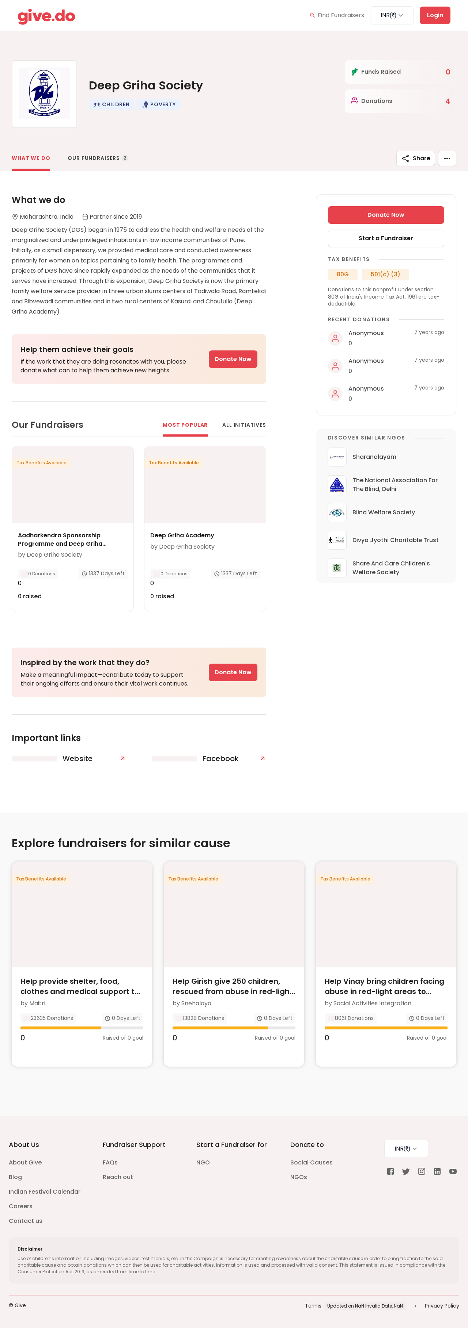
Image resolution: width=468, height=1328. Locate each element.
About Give (25, 1162)
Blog (15, 1177)
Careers (21, 1206)
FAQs (110, 1162)
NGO (203, 1162)
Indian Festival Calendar (44, 1191)
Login (435, 15)
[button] (111, 104)
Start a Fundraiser (386, 238)
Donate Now (233, 359)
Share (415, 158)
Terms (313, 1305)
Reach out (118, 1177)
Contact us (25, 1221)
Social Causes (311, 1162)
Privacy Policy (442, 1305)
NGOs (298, 1177)
